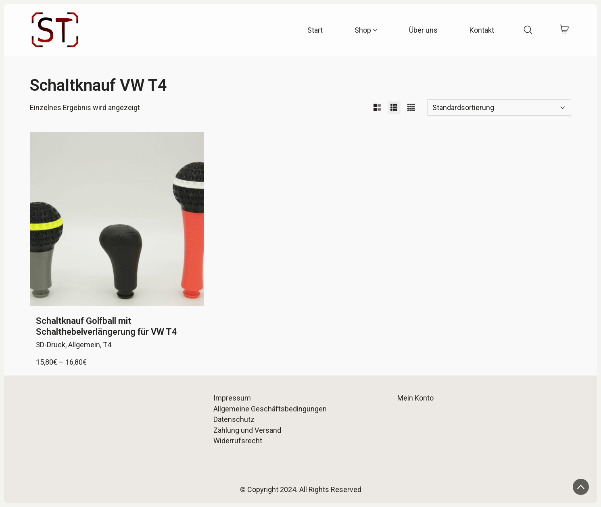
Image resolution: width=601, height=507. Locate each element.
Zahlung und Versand (247, 430)
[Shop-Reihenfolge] (499, 107)
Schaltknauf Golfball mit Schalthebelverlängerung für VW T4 (106, 326)
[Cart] (564, 30)
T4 (107, 344)
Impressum (232, 398)
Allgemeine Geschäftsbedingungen (270, 409)
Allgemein (84, 344)
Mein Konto (415, 398)
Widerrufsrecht (237, 440)
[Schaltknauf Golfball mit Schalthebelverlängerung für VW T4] (117, 219)
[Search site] (528, 29)
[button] (377, 107)
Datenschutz (234, 419)
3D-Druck (50, 344)
